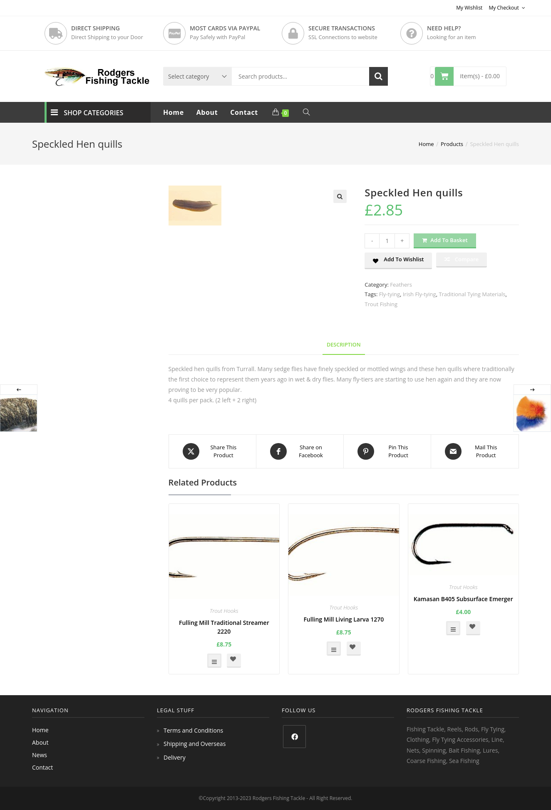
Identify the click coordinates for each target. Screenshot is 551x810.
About (40, 742)
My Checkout (507, 7)
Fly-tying (389, 294)
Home (40, 730)
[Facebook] (294, 736)
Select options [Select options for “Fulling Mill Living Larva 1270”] (334, 649)
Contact (42, 767)
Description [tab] (344, 344)
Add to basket (448, 240)
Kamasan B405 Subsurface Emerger (463, 599)
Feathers (401, 284)
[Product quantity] (387, 240)
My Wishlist (469, 7)
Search (378, 76)
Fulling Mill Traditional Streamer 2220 (224, 627)
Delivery (175, 757)
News (39, 755)
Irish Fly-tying (419, 294)
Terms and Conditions (193, 730)
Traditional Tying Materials (472, 294)
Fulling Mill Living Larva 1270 (343, 619)
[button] (340, 196)
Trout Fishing (381, 304)
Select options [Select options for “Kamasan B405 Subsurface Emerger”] (453, 628)
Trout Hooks (224, 610)
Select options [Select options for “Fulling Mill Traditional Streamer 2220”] (214, 661)
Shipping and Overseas (195, 744)
